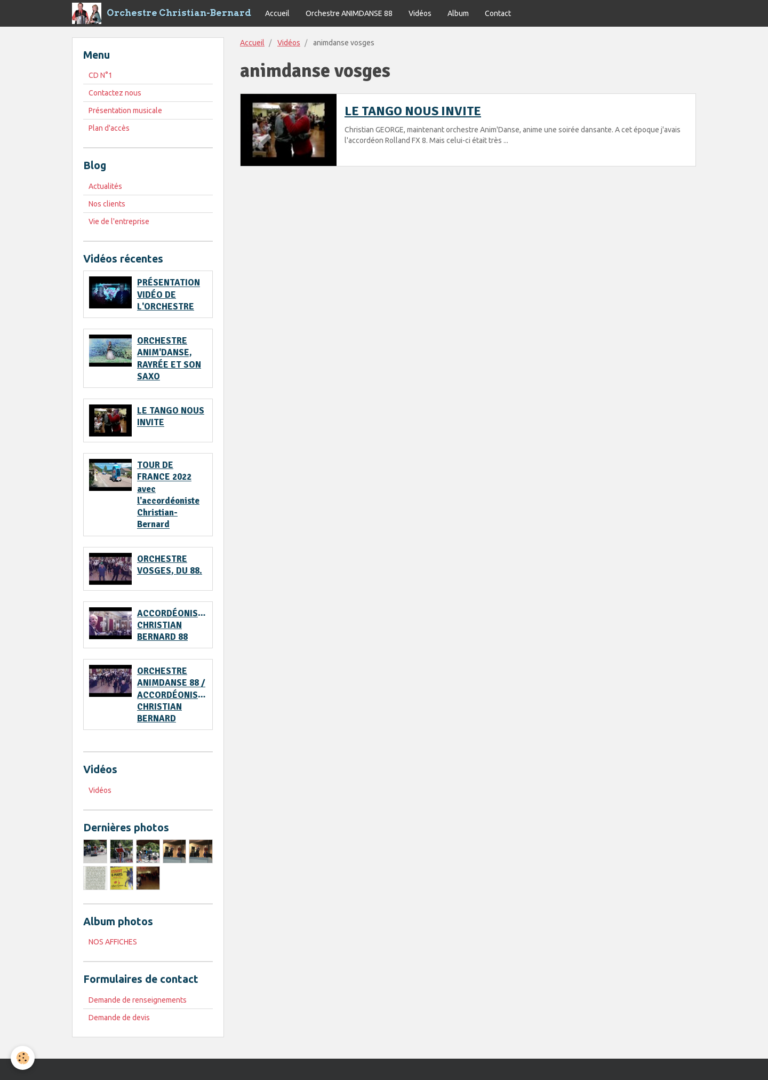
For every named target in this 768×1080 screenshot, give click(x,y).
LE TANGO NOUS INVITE (413, 111)
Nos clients (107, 204)
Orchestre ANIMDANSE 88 (349, 13)
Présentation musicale (125, 110)
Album (458, 13)
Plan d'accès (109, 128)
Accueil (277, 13)
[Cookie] (23, 1058)
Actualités (105, 186)
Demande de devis (119, 1017)
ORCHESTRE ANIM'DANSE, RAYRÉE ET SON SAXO (169, 358)
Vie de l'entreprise (119, 221)
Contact (498, 13)
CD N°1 (101, 75)
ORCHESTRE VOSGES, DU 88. (169, 564)
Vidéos (420, 13)
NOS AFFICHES (113, 942)
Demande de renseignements (138, 1000)
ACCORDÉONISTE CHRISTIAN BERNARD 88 (173, 625)
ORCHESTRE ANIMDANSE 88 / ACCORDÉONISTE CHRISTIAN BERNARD (173, 694)
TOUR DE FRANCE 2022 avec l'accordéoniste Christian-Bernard (168, 494)
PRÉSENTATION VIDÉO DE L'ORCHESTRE (168, 294)
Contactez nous (115, 93)
